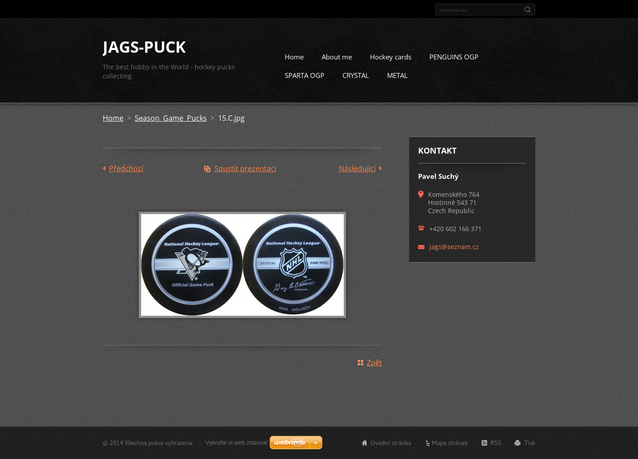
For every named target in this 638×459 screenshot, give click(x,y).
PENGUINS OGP (453, 56)
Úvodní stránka (391, 443)
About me (337, 56)
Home (294, 56)
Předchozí (126, 168)
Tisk (529, 443)
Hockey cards (390, 56)
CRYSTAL (355, 75)
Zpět (374, 363)
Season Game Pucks (171, 118)
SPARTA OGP (304, 75)
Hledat (528, 9)
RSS (496, 443)
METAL (397, 75)
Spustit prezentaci (245, 168)
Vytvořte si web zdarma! (236, 442)
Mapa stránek (450, 443)
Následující (357, 168)
